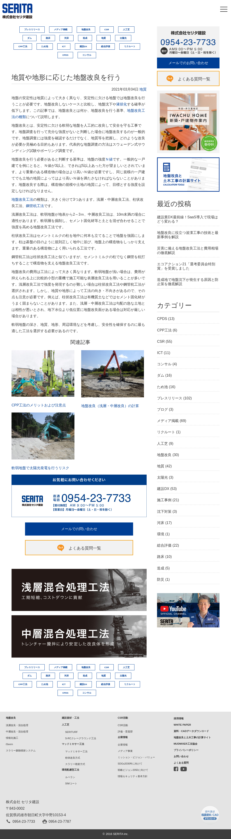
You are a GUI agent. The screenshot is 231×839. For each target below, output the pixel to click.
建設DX (83, 46)
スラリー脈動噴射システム (21, 750)
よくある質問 (181, 762)
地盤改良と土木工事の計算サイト (192, 737)
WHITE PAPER (182, 724)
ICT (63, 46)
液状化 (121, 104)
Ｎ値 (109, 159)
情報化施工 (12, 737)
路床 (48, 38)
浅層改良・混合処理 (17, 725)
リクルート (129, 46)
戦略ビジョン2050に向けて (133, 770)
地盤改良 (85, 29)
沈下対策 (164, 511)
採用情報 (179, 718)
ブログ (162, 409)
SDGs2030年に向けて (130, 763)
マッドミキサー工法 (76, 751)
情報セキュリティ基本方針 (133, 776)
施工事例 (164, 500)
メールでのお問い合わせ (188, 63)
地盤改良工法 (22, 199)
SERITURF (71, 732)
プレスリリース (32, 29)
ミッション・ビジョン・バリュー (136, 757)
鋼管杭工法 (35, 206)
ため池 (44, 46)
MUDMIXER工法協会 (185, 743)
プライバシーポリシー (186, 750)
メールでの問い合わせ (79, 529)
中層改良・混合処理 (17, 731)
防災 (160, 579)
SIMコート (71, 783)
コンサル (86, 55)
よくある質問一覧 (85, 548)
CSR (106, 29)
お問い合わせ (181, 756)
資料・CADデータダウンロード (191, 731)
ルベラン (70, 777)
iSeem (9, 744)
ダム (29, 38)
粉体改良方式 (72, 757)
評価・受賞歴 (125, 731)
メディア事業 (125, 751)
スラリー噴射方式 (75, 764)
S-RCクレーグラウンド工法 (80, 738)
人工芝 (126, 29)
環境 (160, 534)
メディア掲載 (60, 29)
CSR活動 (123, 725)
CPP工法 (22, 46)
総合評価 (105, 46)
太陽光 (123, 38)
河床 (66, 38)
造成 (85, 38)
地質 (103, 38)
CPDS (65, 55)
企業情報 (123, 744)
